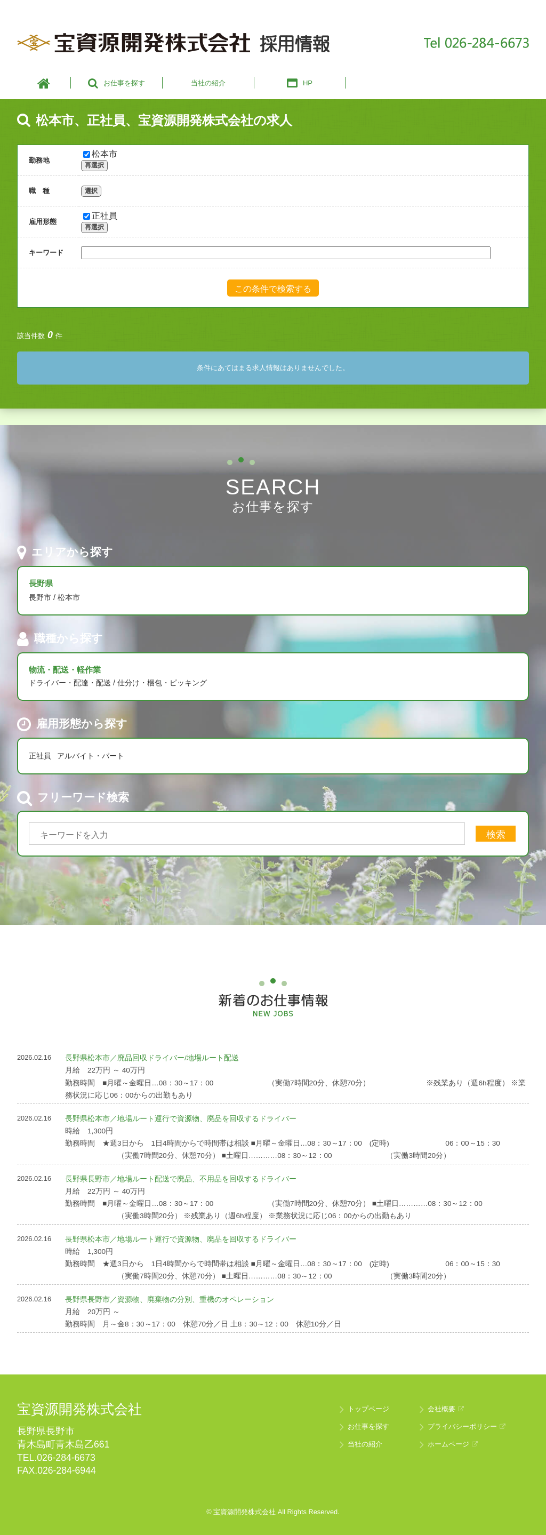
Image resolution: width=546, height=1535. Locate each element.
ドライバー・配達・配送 (70, 682)
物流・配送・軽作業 (65, 669)
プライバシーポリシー (466, 1426)
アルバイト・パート (90, 755)
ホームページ (453, 1444)
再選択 (94, 165)
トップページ (368, 1409)
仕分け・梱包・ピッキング (162, 682)
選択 (91, 191)
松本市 (100, 153)
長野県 (41, 583)
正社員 (100, 215)
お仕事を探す (368, 1426)
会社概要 (446, 1409)
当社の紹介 (365, 1444)
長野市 (40, 597)
